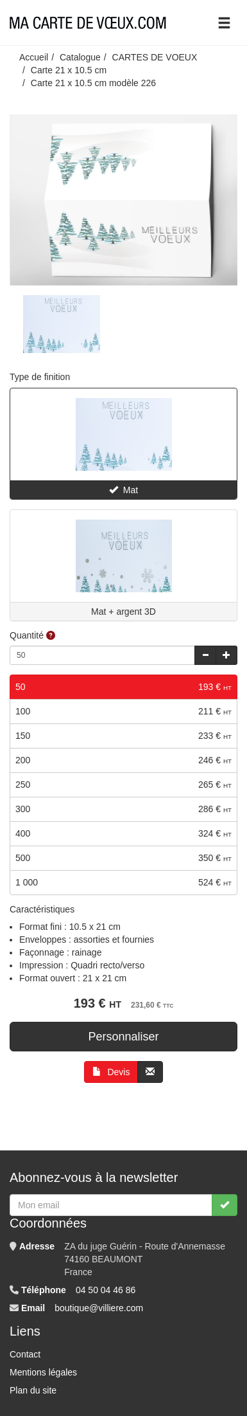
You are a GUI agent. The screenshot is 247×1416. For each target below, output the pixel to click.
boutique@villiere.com (99, 1308)
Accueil (33, 57)
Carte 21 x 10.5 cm (68, 70)
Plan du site (33, 1390)
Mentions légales (43, 1372)
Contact (25, 1354)
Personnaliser (123, 1036)
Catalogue (80, 57)
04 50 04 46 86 (105, 1290)
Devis (111, 1072)
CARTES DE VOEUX (155, 57)
